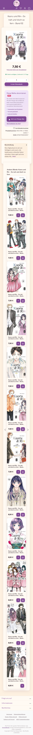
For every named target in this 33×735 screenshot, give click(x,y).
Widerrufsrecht (23, 717)
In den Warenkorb (16, 84)
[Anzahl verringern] (6, 80)
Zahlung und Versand (9, 719)
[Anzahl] (16, 80)
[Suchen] (16, 8)
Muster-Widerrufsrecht (11, 717)
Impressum (9, 714)
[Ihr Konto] (25, 8)
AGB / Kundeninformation (22, 719)
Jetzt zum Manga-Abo (16, 119)
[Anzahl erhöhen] (26, 80)
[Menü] (4, 8)
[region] (16, 47)
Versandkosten (6, 727)
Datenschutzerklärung (19, 714)
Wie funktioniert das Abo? (14, 124)
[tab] (16, 150)
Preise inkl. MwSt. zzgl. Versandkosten (16, 69)
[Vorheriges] (5, 430)
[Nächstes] (28, 430)
